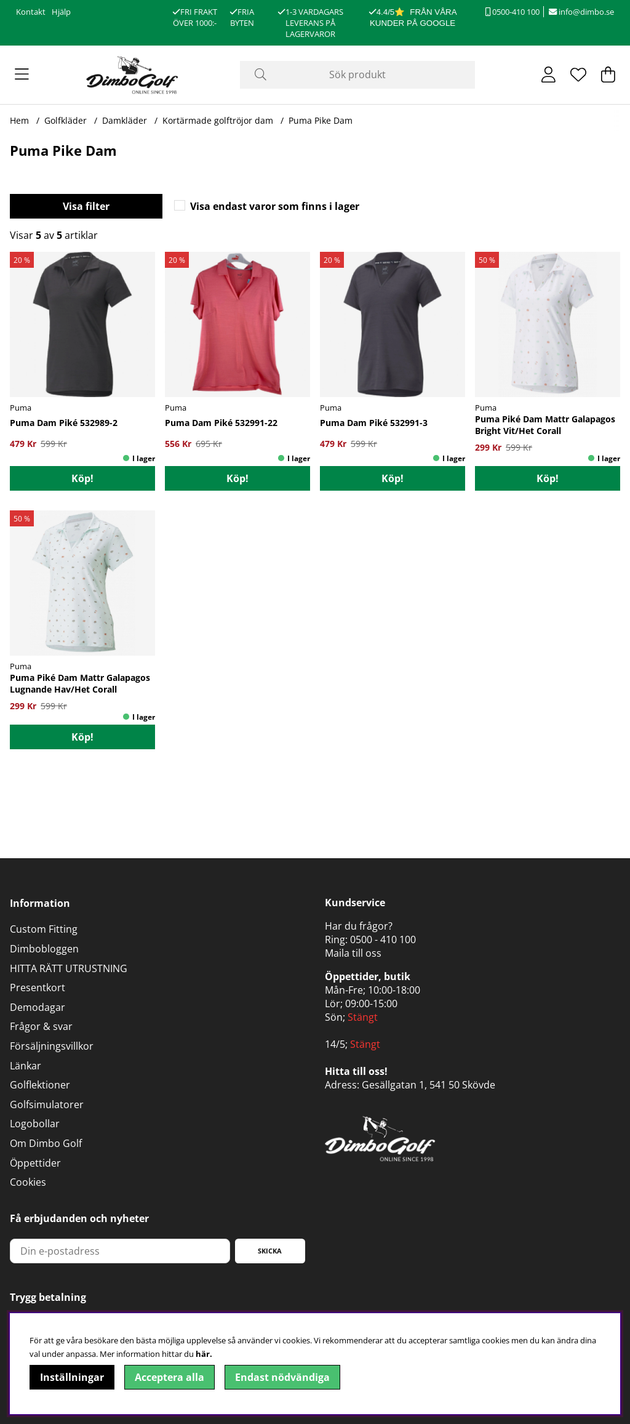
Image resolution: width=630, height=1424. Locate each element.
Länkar (25, 1065)
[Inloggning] (548, 74)
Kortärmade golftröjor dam (217, 120)
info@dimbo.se (581, 11)
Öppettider (35, 1163)
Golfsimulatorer (47, 1104)
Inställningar (72, 1377)
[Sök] (357, 75)
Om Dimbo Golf (46, 1143)
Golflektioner (40, 1085)
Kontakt (31, 11)
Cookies (28, 1182)
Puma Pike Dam (321, 120)
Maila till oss (353, 953)
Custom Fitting (44, 929)
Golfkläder (65, 120)
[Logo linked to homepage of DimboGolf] (132, 74)
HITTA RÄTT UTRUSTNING (68, 968)
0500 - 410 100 (383, 939)
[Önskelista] (578, 74)
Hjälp (61, 11)
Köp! (82, 478)
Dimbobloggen (44, 948)
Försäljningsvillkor (52, 1046)
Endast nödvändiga (282, 1377)
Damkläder (124, 120)
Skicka (270, 1250)
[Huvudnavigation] (22, 74)
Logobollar (35, 1123)
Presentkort (37, 987)
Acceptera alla (169, 1377)
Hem (19, 120)
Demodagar (37, 1007)
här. (204, 1353)
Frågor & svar (41, 1026)
